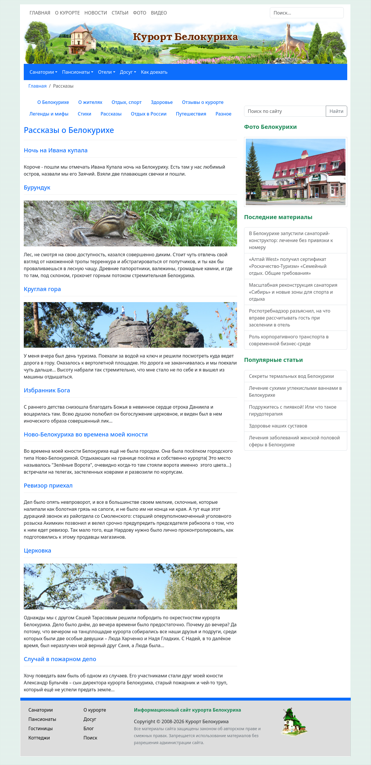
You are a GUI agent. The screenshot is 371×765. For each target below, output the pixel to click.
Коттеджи (39, 738)
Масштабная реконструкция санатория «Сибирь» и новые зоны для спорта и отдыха (293, 292)
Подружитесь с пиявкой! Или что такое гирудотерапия (293, 410)
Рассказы (111, 114)
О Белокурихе (53, 102)
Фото (139, 13)
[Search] (307, 12)
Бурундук (37, 187)
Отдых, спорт (127, 102)
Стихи (84, 114)
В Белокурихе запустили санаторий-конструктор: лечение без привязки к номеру (291, 240)
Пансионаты (42, 719)
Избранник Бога (47, 390)
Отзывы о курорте (202, 102)
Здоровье (162, 102)
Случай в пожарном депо (60, 659)
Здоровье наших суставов (278, 426)
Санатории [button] (42, 72)
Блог (88, 728)
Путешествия (191, 114)
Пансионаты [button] (76, 72)
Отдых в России (149, 114)
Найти (336, 111)
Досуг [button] (126, 72)
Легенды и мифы (48, 114)
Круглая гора (42, 289)
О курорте (67, 13)
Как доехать (154, 72)
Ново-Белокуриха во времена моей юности (86, 434)
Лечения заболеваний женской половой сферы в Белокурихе (294, 441)
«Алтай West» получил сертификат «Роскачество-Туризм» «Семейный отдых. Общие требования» (288, 266)
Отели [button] (105, 72)
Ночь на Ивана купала (56, 150)
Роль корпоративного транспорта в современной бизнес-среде (289, 340)
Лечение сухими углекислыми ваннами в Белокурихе (295, 391)
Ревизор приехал (48, 485)
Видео (159, 13)
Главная (40, 13)
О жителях (90, 102)
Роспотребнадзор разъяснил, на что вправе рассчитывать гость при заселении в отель (289, 318)
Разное (224, 114)
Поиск (90, 738)
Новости (95, 13)
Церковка (37, 550)
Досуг (89, 719)
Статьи (120, 13)
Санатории (40, 710)
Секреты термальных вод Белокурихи (291, 376)
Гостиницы (40, 728)
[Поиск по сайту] (285, 111)
